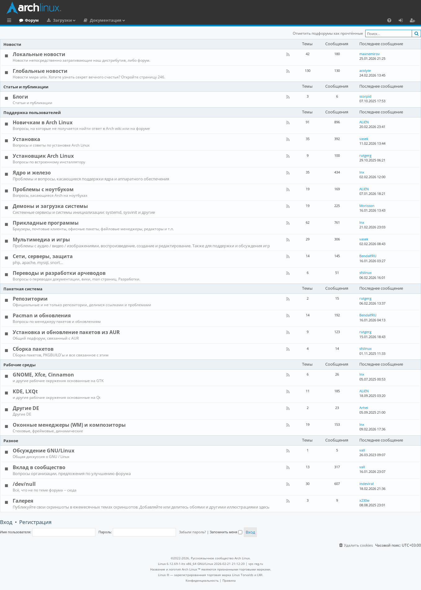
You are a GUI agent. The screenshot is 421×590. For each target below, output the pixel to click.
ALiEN (364, 122)
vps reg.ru (255, 563)
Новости (12, 44)
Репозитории (30, 298)
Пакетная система (22, 289)
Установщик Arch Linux (43, 155)
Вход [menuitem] (403, 21)
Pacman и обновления (42, 315)
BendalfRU (367, 255)
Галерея (23, 500)
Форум (57, 20)
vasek (363, 138)
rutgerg (365, 155)
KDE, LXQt (25, 391)
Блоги (20, 96)
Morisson (367, 205)
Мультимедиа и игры (41, 239)
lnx (361, 172)
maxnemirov (369, 53)
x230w (364, 500)
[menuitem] (389, 20)
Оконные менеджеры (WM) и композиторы (69, 424)
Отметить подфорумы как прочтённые (328, 33)
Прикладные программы (46, 222)
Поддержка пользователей (32, 112)
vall (362, 450)
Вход (6, 522)
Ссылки (10, 21)
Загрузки (87, 20)
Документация (131, 20)
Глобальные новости (40, 71)
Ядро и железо (32, 172)
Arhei (363, 407)
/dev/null (24, 484)
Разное (10, 440)
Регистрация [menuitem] (413, 21)
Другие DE (26, 408)
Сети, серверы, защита (43, 256)
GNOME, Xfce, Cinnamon (43, 374)
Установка (26, 139)
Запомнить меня (226, 532)
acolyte (365, 70)
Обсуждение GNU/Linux (43, 450)
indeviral (366, 483)
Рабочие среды (19, 365)
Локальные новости (39, 54)
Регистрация (35, 522)
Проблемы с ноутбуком (43, 189)
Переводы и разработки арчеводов (59, 273)
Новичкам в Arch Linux (42, 122)
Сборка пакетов (33, 349)
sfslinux (365, 272)
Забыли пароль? (192, 532)
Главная (28, 20)
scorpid (365, 96)
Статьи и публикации (25, 87)
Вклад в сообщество (39, 467)
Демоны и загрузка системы (50, 206)
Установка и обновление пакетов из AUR (66, 332)
